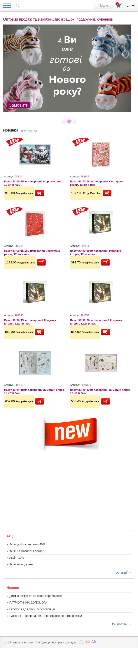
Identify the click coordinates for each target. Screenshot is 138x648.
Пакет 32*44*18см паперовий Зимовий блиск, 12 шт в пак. (34, 391)
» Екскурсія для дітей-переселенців (31, 609)
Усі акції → (124, 572)
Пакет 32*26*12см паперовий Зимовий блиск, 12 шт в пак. (100, 391)
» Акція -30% (15, 557)
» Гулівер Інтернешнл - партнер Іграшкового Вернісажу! (44, 615)
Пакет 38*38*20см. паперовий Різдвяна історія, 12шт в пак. (96, 322)
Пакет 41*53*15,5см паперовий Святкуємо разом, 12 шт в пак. (32, 252)
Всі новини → (122, 624)
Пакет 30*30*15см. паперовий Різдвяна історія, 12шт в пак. (30, 322)
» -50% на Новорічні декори (25, 551)
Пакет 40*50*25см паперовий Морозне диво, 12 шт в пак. (33, 183)
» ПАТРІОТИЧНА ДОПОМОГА (27, 602)
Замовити (19, 105)
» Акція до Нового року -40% (26, 544)
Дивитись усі (29, 130)
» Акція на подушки (20, 564)
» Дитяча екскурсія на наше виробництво (34, 596)
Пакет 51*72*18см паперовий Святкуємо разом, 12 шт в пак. (97, 183)
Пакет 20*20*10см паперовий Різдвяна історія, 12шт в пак (95, 252)
